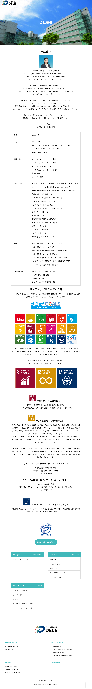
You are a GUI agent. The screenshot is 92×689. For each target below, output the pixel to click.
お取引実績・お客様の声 (20, 590)
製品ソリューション (57, 642)
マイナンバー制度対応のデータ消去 (23, 603)
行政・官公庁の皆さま (11, 646)
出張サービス (53, 559)
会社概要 (8, 662)
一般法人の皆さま (11, 642)
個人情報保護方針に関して (12, 669)
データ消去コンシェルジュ (20, 559)
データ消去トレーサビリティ (58, 572)
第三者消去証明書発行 (56, 577)
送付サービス (53, 568)
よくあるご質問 (17, 595)
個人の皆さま (9, 649)
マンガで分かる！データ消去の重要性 (24, 608)
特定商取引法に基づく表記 (12, 672)
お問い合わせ (55, 662)
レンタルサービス (55, 564)
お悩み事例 (16, 599)
